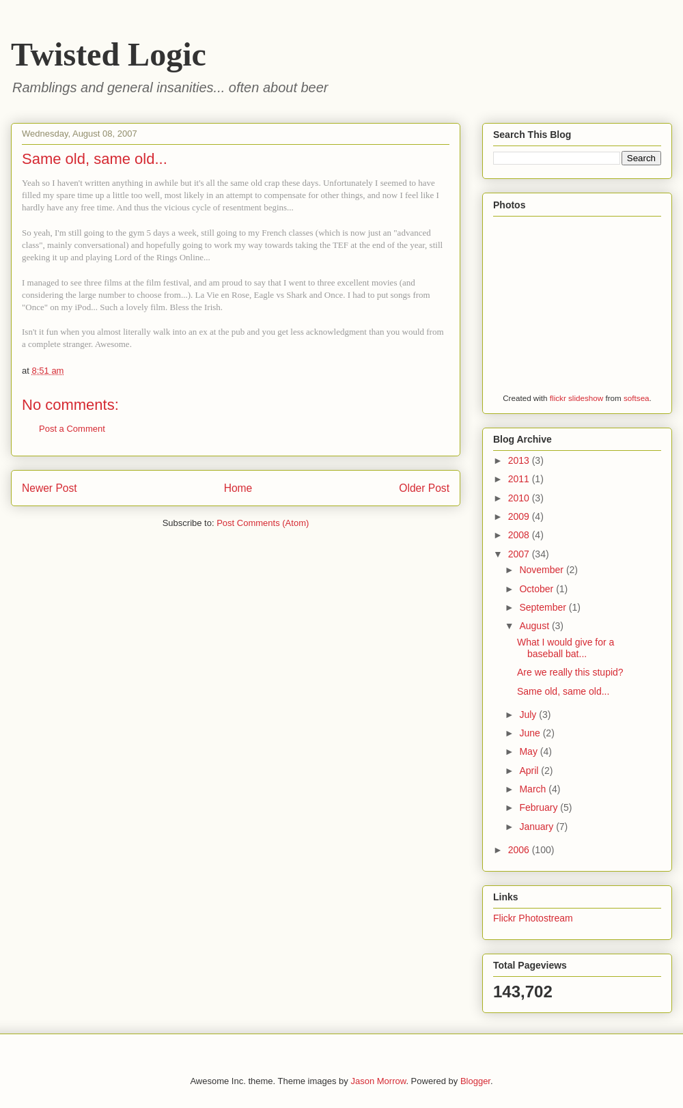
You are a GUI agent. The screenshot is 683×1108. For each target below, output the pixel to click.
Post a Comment (72, 429)
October (537, 588)
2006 (520, 849)
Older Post (424, 488)
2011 (520, 478)
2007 (520, 554)
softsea (637, 397)
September (543, 607)
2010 (520, 498)
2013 (520, 460)
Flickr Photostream (533, 918)
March (533, 789)
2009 (520, 516)
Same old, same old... (563, 691)
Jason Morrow (378, 1081)
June (530, 733)
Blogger (475, 1081)
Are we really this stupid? (570, 672)
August (535, 625)
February (539, 807)
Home (238, 488)
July (529, 714)
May (529, 751)
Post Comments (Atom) (263, 523)
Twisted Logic (108, 54)
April (530, 770)
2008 (520, 534)
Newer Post (49, 488)
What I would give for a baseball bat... (565, 648)
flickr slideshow (576, 397)
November (542, 569)
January (537, 826)
